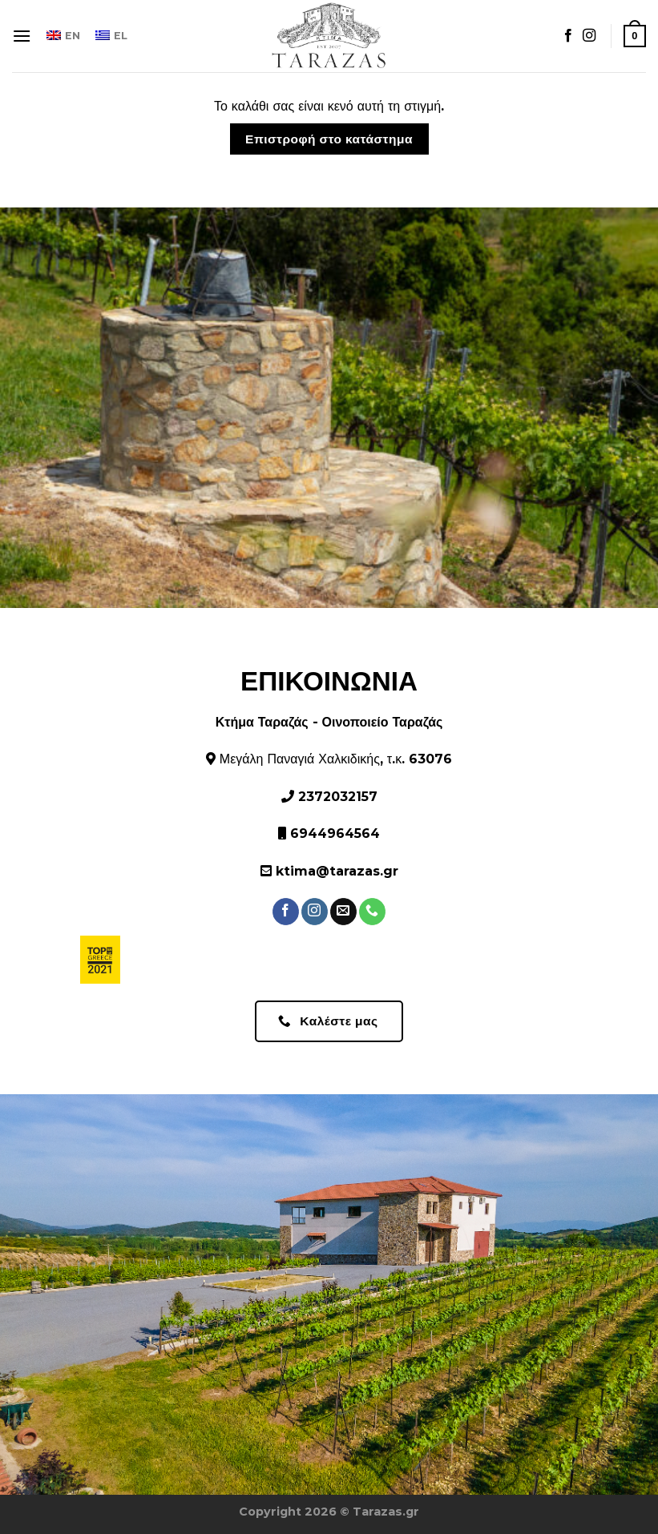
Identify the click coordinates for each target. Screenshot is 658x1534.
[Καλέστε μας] (372, 911)
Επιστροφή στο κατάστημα (329, 139)
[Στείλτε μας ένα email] (343, 911)
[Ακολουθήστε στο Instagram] (589, 36)
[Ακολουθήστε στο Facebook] (568, 36)
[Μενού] (21, 35)
